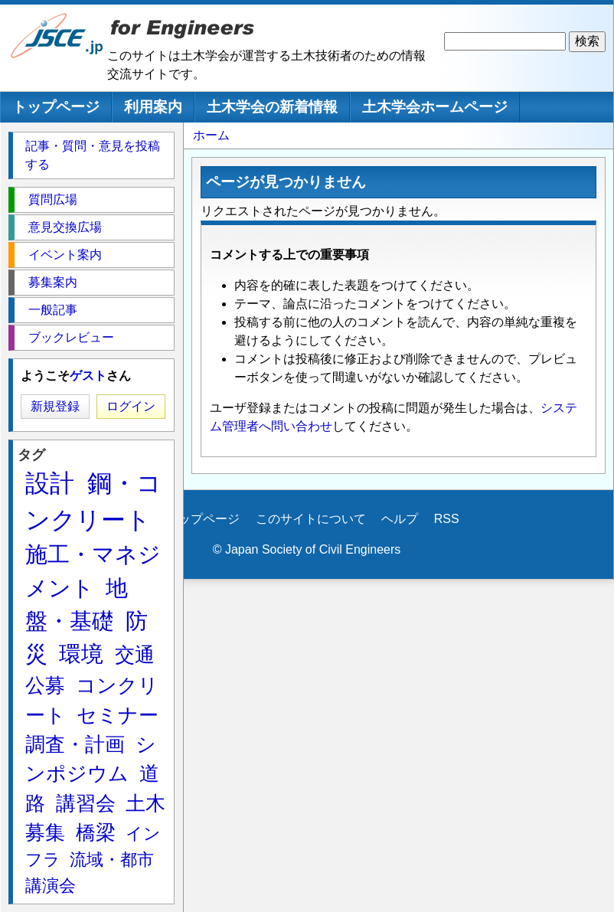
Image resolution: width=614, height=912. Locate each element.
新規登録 (55, 406)
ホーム (211, 135)
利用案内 (153, 107)
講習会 (86, 803)
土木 (145, 803)
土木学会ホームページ (435, 107)
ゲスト (88, 375)
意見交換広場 (65, 227)
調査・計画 (75, 744)
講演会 (50, 885)
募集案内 (52, 282)
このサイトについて (311, 518)
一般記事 (52, 309)
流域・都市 (112, 859)
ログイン (130, 406)
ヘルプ (399, 518)
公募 (45, 685)
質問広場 (52, 199)
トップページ (56, 107)
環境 (81, 654)
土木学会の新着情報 (272, 107)
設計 (49, 483)
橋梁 (96, 832)
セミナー (117, 715)
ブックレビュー (71, 337)
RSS (446, 518)
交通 (135, 654)
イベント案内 (65, 254)
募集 (45, 832)
